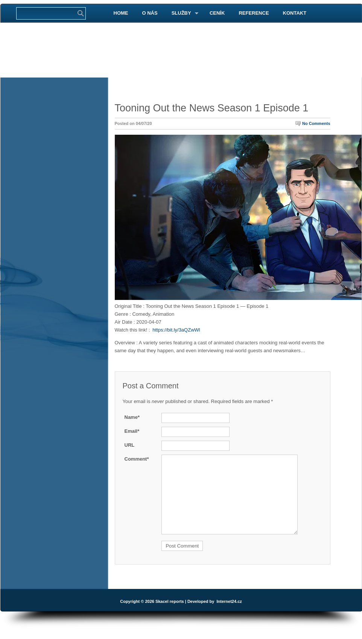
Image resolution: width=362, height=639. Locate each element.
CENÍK (217, 13)
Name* (132, 417)
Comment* (137, 459)
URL (130, 445)
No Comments (316, 123)
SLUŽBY (182, 13)
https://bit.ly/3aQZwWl (176, 330)
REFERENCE (254, 13)
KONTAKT (295, 13)
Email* (132, 431)
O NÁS (150, 13)
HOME (121, 13)
